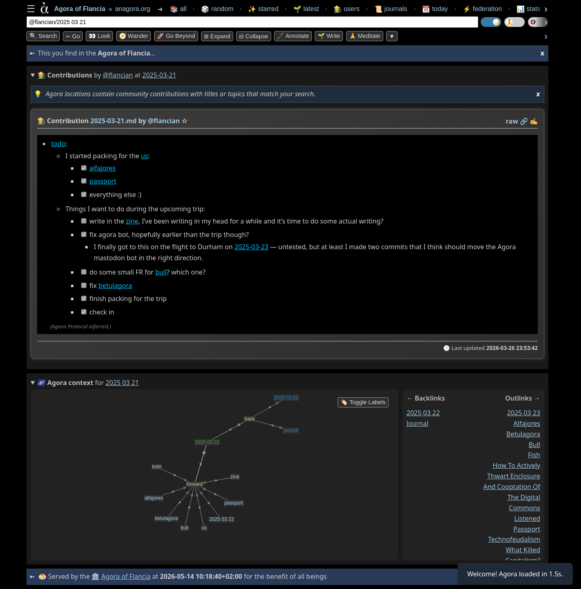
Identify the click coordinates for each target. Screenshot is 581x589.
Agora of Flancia (126, 576)
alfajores (102, 168)
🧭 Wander (133, 36)
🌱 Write (329, 36)
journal (417, 423)
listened (527, 518)
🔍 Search (43, 36)
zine (132, 221)
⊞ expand (217, 36)
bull (161, 272)
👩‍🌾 (41, 120)
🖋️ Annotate (293, 36)
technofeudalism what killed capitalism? (514, 550)
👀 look (99, 36)
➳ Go (73, 36)
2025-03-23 (251, 246)
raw (512, 121)
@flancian (118, 75)
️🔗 (524, 121)
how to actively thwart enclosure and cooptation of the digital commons (511, 486)
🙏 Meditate (364, 36)
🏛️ (95, 576)
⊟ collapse (253, 36)
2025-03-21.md (114, 120)
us (144, 155)
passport (102, 181)
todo (58, 143)
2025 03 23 (523, 412)
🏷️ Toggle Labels (363, 402)
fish (534, 455)
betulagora (115, 285)
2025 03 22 (423, 412)
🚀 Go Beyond (176, 36)
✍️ (534, 121)
